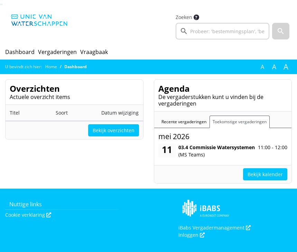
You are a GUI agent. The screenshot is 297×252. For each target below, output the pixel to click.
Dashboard (20, 52)
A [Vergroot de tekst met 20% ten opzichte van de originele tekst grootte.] (274, 67)
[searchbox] (222, 31)
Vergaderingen (57, 52)
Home (51, 67)
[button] (280, 31)
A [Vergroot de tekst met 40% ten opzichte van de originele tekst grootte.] (286, 67)
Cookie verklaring (28, 215)
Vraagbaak (94, 52)
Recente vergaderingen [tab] (183, 122)
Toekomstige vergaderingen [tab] (240, 122)
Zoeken (184, 17)
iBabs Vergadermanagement (214, 227)
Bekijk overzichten (113, 130)
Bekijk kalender (265, 174)
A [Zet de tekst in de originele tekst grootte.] (262, 67)
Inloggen (191, 235)
